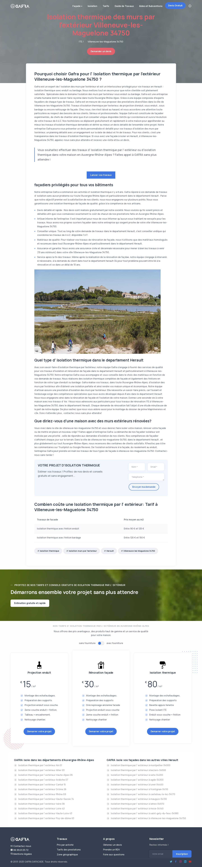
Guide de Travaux (124, 6)
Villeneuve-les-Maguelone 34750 (139, 551)
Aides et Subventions (150, 6)
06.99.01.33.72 (19, 850)
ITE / (81, 41)
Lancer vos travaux (101, 175)
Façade (77, 6)
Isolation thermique (49, 551)
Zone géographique (67, 854)
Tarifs (105, 6)
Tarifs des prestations (69, 849)
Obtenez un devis (112, 844)
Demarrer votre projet (39, 731)
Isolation (92, 6)
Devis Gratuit (175, 5)
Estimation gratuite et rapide (30, 603)
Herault (110, 551)
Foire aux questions (113, 854)
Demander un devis (101, 51)
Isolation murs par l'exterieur (83, 551)
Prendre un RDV (111, 849)
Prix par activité (65, 844)
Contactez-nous (21, 846)
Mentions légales (21, 853)
